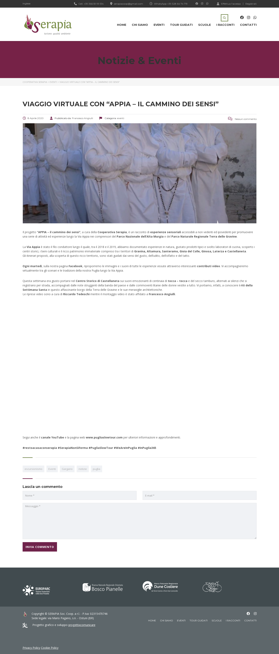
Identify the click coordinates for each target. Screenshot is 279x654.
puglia (96, 469)
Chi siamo (140, 25)
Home (121, 25)
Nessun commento (242, 118)
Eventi (159, 25)
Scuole (204, 25)
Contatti (248, 25)
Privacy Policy (31, 648)
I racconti (225, 25)
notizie (83, 469)
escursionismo (33, 469)
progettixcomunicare (81, 625)
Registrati (251, 4)
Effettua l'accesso (229, 3)
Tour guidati (181, 25)
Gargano (67, 469)
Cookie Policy (49, 648)
